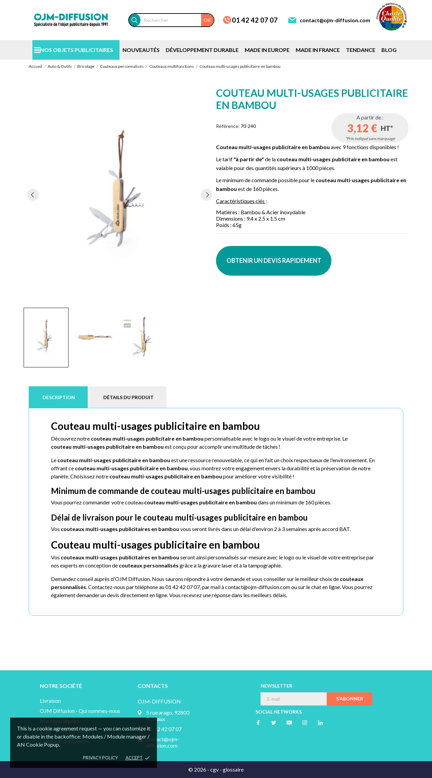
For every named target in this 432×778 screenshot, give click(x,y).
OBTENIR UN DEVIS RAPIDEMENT (273, 260)
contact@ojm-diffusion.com (335, 20)
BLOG (389, 50)
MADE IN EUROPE (267, 50)
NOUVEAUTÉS (141, 50)
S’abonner (349, 698)
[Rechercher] (177, 20)
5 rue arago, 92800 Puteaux (167, 715)
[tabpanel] (120, 195)
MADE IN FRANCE (318, 50)
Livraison (50, 700)
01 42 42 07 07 (255, 20)
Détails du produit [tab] (128, 397)
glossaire (233, 769)
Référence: (228, 126)
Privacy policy (100, 757)
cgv (214, 769)
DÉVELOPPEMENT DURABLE (202, 50)
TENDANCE (360, 50)
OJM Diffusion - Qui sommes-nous (80, 710)
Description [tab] (59, 397)
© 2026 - (199, 769)
